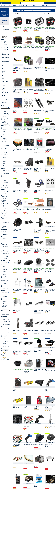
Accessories (25, 5)
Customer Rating (4, 350)
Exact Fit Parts (5, 32)
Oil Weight (3, 260)
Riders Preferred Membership (4, 34)
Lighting (3, 85)
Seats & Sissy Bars (5, 92)
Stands (3, 94)
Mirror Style (3, 220)
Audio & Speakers (5, 57)
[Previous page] (43, 13)
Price (2, 310)
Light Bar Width (4, 229)
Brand (2, 105)
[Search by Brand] (5, 108)
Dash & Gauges (5, 70)
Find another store (5, 23)
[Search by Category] (5, 292)
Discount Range (4, 316)
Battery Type (3, 125)
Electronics (4, 74)
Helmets (20, 5)
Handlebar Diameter (3, 168)
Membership (44, 5)
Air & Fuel (4, 56)
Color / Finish (3, 330)
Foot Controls (4, 80)
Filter (3, 78)
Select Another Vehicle (5, 15)
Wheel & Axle (4, 101)
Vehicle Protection (5, 99)
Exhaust (3, 77)
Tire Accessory (5, 98)
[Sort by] (17, 13)
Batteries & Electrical (4, 60)
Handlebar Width (4, 203)
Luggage (4, 87)
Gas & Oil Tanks (5, 81)
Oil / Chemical (4, 91)
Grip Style (3, 143)
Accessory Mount (5, 54)
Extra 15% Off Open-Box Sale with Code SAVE (28, 0)
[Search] (32, 3)
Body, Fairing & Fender (5, 64)
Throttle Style (3, 136)
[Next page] (54, 13)
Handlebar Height (4, 178)
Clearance (38, 5)
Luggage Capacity (4, 280)
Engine (3, 75)
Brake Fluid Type (4, 236)
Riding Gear (15, 5)
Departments (3, 53)
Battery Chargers (5, 61)
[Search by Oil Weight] (5, 262)
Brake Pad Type (4, 242)
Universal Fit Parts (5, 30)
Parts (30, 5)
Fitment (2, 27)
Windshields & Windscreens (5, 103)
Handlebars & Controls (4, 84)
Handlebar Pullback (3, 190)
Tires (34, 5)
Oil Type (2, 250)
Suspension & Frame (4, 96)
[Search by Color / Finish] (5, 333)
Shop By (2, 39)
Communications (5, 67)
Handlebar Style (4, 150)
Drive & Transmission (4, 72)
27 (53, 13)
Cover (3, 68)
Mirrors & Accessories (4, 89)
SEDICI (10, 5)
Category (3, 290)
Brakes (3, 65)
